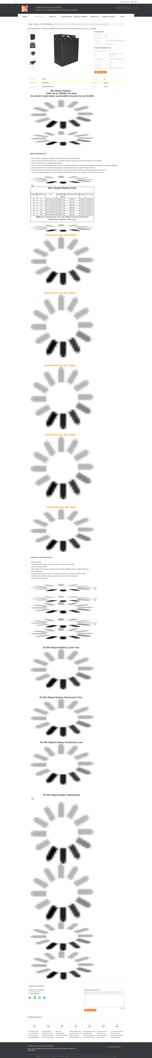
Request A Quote (125, 2)
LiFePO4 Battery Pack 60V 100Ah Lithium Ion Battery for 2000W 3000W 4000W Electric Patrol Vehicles (75, 1035)
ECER (114, 1056)
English (135, 2)
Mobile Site (39, 1056)
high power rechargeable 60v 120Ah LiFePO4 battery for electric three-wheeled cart (62, 1035)
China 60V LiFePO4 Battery (58, 1056)
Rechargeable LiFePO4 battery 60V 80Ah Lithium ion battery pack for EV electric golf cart (89, 1034)
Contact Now (101, 72)
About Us (52, 16)
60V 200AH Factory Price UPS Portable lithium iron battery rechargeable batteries (34, 1034)
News (122, 16)
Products (39, 16)
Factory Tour (66, 16)
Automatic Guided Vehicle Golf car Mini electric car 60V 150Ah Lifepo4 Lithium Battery (48, 1034)
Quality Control (80, 16)
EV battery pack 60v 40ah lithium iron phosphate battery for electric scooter (102, 1034)
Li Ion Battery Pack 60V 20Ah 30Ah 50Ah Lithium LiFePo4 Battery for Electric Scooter (117, 1034)
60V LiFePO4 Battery (47, 24)
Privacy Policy (46, 1056)
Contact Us (94, 16)
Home (25, 16)
